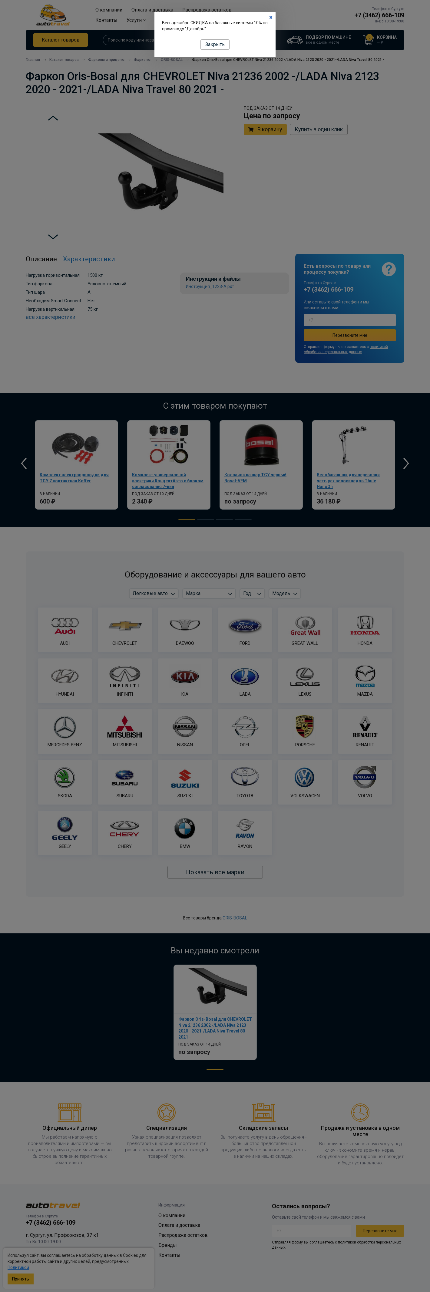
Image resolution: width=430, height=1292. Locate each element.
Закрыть (215, 44)
